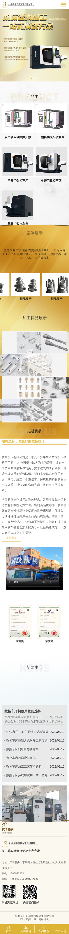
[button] (31, 78)
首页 (8, 929)
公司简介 (25, 929)
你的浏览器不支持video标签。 (34, 568)
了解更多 (11, 543)
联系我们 (60, 929)
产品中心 (43, 929)
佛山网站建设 (41, 919)
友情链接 (7, 833)
